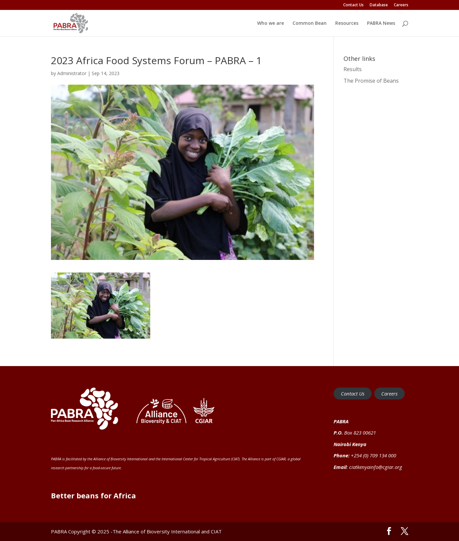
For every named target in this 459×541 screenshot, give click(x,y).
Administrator (71, 73)
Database (379, 5)
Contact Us (353, 5)
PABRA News (381, 23)
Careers (401, 5)
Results (353, 69)
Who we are (270, 23)
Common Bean (310, 23)
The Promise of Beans (371, 80)
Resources (346, 23)
